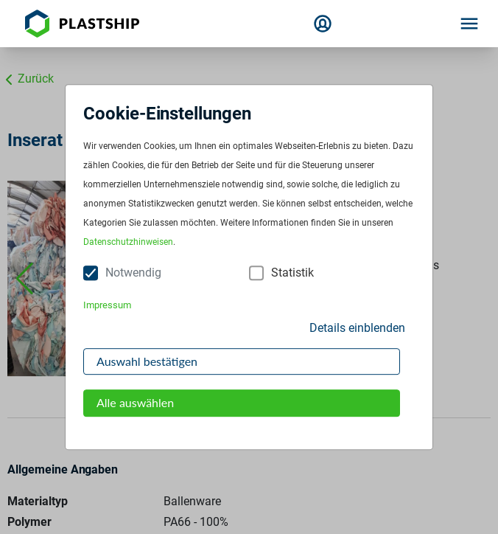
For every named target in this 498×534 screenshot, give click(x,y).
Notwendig (133, 273)
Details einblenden (357, 328)
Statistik (292, 273)
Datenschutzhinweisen (128, 242)
